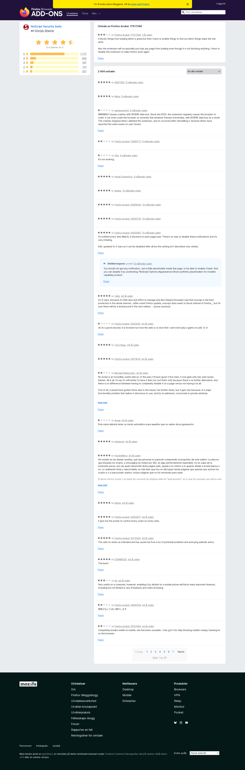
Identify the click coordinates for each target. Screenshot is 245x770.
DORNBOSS (121, 559)
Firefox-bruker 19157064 (128, 626)
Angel (117, 420)
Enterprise (128, 701)
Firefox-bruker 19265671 (128, 517)
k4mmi (118, 503)
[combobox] (203, 12)
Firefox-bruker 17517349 (128, 35)
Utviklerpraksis (80, 712)
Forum (75, 724)
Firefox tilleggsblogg (84, 695)
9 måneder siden (134, 82)
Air (116, 580)
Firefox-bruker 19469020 (128, 204)
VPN (177, 695)
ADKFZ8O (120, 82)
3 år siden (147, 35)
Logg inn (221, 3)
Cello (117, 296)
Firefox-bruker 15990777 (128, 141)
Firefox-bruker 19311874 (127, 359)
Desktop (128, 689)
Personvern (26, 745)
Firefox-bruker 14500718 (128, 218)
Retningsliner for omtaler (87, 735)
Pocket (178, 712)
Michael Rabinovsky (125, 373)
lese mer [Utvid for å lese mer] (102, 402)
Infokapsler (42, 745)
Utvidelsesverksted (83, 701)
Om (73, 689)
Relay (177, 701)
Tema (85, 13)
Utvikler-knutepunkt (84, 706)
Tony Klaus (120, 345)
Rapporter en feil (81, 729)
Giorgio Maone (44, 30)
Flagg (101, 58)
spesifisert (47, 754)
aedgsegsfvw (122, 110)
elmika (118, 190)
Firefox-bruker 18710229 (128, 538)
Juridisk (56, 745)
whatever (119, 441)
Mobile (126, 695)
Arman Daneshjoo (124, 176)
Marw (117, 96)
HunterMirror (121, 455)
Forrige (139, 651)
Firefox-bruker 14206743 (128, 605)
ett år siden (127, 296)
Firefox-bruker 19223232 (127, 323)
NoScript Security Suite (46, 26)
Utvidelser (72, 13)
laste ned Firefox (140, 4)
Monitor (179, 706)
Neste (181, 651)
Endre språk (180, 753)
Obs (117, 155)
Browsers (180, 689)
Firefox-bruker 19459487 (128, 232)
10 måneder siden (131, 190)
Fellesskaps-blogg (83, 718)
